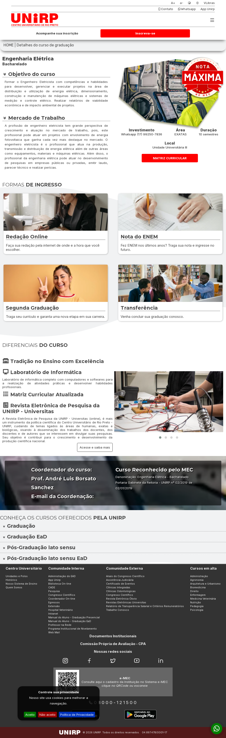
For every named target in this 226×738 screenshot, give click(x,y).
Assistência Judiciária (119, 580)
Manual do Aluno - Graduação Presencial (74, 617)
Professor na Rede (59, 625)
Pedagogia (197, 606)
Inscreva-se (145, 33)
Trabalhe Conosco (117, 610)
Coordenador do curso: (61, 470)
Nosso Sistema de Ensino (21, 583)
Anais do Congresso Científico (125, 576)
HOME (9, 45)
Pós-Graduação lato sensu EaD (44, 558)
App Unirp (207, 9)
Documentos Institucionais (113, 636)
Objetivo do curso (28, 74)
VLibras (209, 3)
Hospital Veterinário (60, 610)
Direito (194, 591)
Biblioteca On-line (59, 583)
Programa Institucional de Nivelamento (72, 628)
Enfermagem (198, 595)
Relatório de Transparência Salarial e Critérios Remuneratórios (145, 606)
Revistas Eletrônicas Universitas (126, 602)
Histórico (11, 580)
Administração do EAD (62, 576)
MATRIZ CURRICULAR (170, 158)
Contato (165, 9)
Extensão (54, 606)
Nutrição (195, 602)
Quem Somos (14, 587)
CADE (51, 587)
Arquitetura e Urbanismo (205, 583)
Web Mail (54, 632)
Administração (199, 576)
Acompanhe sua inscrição (57, 33)
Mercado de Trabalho (33, 118)
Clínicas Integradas (118, 587)
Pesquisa (54, 591)
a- (181, 3)
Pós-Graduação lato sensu (38, 547)
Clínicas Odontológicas (121, 591)
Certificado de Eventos (120, 583)
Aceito (30, 714)
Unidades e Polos (17, 576)
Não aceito (47, 714)
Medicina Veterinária (203, 598)
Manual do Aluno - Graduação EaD (69, 621)
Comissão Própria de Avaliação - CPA (113, 644)
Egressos (54, 602)
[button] (160, 437)
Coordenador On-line (61, 598)
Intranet (53, 613)
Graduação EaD (24, 537)
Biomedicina (198, 587)
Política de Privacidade (77, 714)
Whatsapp (187, 9)
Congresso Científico (61, 595)
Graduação (18, 526)
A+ (173, 3)
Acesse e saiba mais (95, 447)
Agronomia (197, 580)
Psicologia (196, 610)
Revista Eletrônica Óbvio (121, 598)
